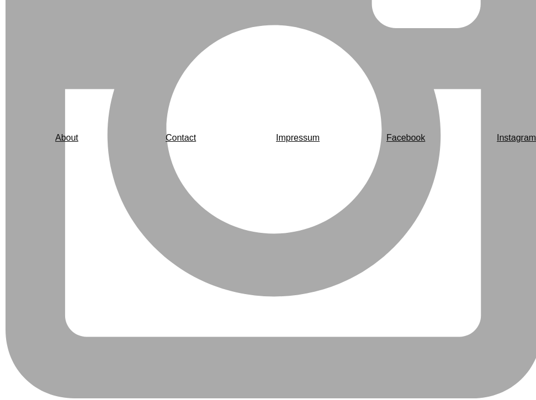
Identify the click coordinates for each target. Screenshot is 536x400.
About (66, 137)
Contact (181, 137)
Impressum (298, 137)
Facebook (405, 137)
